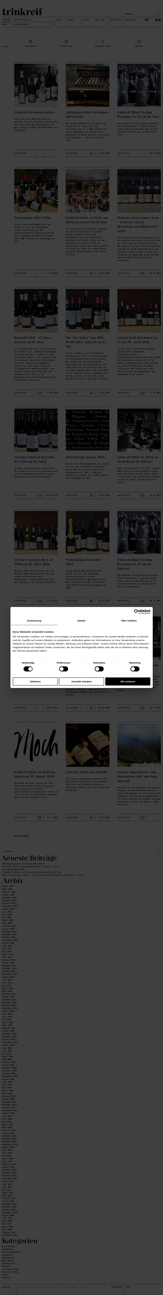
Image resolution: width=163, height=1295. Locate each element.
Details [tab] (82, 620)
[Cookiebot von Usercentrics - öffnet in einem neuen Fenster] (136, 611)
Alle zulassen (127, 681)
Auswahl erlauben (81, 681)
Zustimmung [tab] (34, 620)
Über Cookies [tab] (129, 620)
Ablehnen (35, 681)
